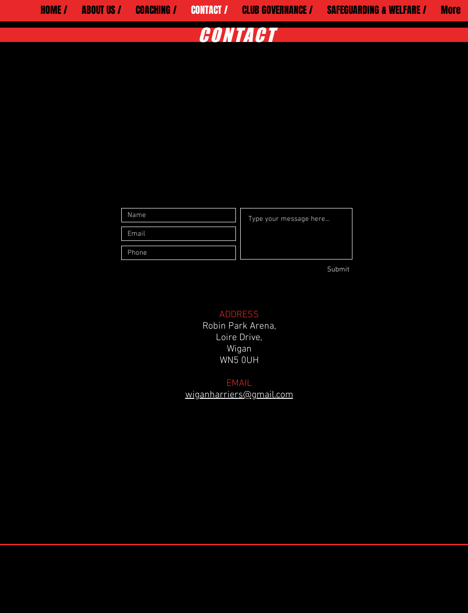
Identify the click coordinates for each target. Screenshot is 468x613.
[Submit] (316, 269)
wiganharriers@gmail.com (239, 395)
